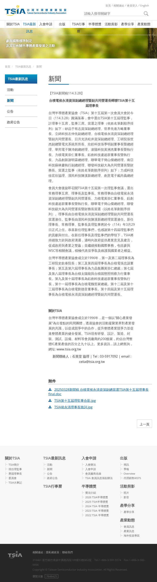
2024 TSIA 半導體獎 (97, 506)
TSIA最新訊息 (29, 27)
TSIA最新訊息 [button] (18, 79)
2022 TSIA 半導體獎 (97, 515)
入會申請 (45, 24)
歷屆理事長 (15, 473)
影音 (126, 497)
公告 (10, 111)
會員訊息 (129, 526)
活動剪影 (111, 24)
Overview (129, 473)
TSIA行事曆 (78, 27)
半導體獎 (94, 24)
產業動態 (143, 24)
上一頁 (144, 424)
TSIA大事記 (15, 482)
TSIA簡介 (14, 464)
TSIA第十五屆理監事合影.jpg (75, 400)
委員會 (13, 478)
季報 (126, 469)
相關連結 (118, 5)
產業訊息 (129, 531)
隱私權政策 (52, 552)
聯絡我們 (67, 552)
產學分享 (127, 24)
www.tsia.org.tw (69, 349)
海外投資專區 (132, 535)
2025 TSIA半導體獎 (96, 502)
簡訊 (126, 464)
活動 (10, 89)
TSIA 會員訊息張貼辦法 (99, 478)
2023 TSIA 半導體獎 (97, 510)
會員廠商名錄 (93, 473)
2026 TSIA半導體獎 (96, 497)
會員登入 (132, 5)
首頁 (108, 5)
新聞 (39, 66)
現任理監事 (15, 469)
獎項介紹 (90, 493)
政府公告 (13, 122)
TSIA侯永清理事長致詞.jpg (73, 407)
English (144, 5)
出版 (62, 24)
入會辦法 (90, 464)
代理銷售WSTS (132, 478)
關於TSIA (13, 24)
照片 (126, 493)
